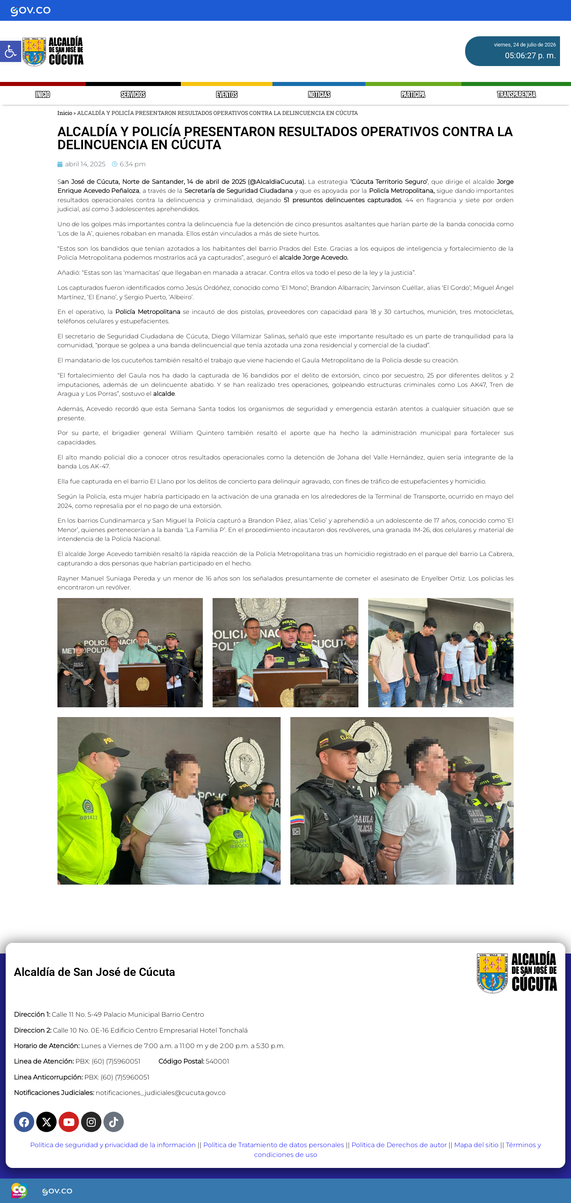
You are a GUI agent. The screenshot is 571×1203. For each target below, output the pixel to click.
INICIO (42, 95)
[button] (10, 51)
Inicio (64, 113)
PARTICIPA (413, 95)
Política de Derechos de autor (399, 1145)
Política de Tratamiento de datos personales (273, 1145)
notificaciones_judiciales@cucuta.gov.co (161, 1093)
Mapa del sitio (476, 1145)
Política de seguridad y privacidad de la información (113, 1145)
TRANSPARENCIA (516, 95)
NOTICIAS (319, 95)
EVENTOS (226, 95)
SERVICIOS (133, 95)
